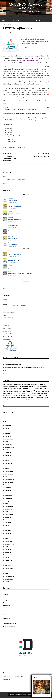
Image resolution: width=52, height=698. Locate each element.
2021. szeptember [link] (9, 576)
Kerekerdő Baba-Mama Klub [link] (41, 156)
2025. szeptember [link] (9, 447)
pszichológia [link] (14, 395)
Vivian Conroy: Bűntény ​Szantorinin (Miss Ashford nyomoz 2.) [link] (20, 361)
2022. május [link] (8, 554)
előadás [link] (30, 384)
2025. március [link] (8, 463)
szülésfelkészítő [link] (19, 397)
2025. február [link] (8, 466)
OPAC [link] (17, 16)
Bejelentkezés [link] (6, 618)
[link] (36, 20)
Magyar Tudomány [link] (16, 393)
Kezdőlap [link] (3, 16)
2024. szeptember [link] (9, 479)
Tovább (26, 280)
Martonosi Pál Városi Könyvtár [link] (26, 6)
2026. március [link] (8, 431)
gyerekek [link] (42, 384)
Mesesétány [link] (11, 16)
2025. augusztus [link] (9, 449)
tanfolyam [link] (26, 397)
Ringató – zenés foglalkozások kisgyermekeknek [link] (20, 232)
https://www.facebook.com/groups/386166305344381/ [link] (19, 109)
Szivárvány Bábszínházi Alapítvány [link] (9, 397)
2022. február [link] (8, 563)
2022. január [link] (8, 565)
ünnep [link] (26, 399)
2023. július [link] (8, 517)
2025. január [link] (8, 468)
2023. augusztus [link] (9, 514)
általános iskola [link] (44, 397)
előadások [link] (36, 384)
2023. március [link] (8, 528)
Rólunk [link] (18, 20)
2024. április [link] (8, 493)
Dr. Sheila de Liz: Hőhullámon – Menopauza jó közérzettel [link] (19, 374)
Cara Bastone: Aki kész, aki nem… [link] (13, 364)
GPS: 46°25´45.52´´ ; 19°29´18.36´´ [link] (11, 322)
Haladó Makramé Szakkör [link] (14, 206)
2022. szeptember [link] (9, 544)
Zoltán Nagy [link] (8, 32)
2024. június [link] (8, 487)
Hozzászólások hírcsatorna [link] (9, 623)
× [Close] (50, 675)
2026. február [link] (8, 433)
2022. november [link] (9, 538)
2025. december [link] (9, 439)
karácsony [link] (27, 388)
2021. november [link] (9, 571)
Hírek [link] (4, 24)
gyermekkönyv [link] (40, 386)
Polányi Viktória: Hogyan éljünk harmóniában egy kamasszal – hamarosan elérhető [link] (25, 367)
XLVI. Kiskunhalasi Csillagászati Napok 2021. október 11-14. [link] (10, 158)
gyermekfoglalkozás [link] (28, 386)
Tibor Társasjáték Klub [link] (13, 200)
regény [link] (20, 395)
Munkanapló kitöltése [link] (8, 412)
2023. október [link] (8, 509)
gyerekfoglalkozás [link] (6, 386)
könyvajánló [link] (27, 391)
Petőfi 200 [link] (7, 395)
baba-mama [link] (10, 384)
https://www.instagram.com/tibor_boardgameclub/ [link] (32, 114)
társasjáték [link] (22, 147)
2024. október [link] (8, 476)
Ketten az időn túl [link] (12, 238)
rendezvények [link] (37, 395)
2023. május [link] (8, 522)
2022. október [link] (8, 541)
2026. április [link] (8, 428)
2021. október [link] (8, 573)
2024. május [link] (8, 490)
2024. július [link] (8, 484)
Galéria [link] (12, 20)
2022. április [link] (8, 557)
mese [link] (28, 393)
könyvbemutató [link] (40, 391)
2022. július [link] (8, 549)
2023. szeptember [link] (9, 511)
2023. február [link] (8, 530)
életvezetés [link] (11, 399)
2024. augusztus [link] (9, 482)
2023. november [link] (9, 506)
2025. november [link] (9, 441)
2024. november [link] (9, 474)
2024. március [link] (8, 495)
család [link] (24, 384)
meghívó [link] (24, 393)
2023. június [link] (8, 519)
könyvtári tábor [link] (8, 393)
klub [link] (5, 147)
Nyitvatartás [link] (8, 370)
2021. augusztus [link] (9, 579)
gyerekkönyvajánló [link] (15, 386)
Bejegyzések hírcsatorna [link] (9, 620)
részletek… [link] (5, 183)
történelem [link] (38, 397)
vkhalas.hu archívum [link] (8, 608)
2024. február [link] (8, 498)
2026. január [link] (8, 436)
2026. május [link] (8, 425)
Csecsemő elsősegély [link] (13, 225)
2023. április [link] (8, 525)
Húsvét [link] (13, 388)
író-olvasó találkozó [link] (19, 399)
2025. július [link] (8, 452)
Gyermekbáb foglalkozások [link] (15, 213)
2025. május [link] (8, 458)
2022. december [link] (9, 536)
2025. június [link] (8, 455)
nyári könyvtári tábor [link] (37, 393)
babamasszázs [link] (17, 384)
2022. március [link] (8, 560)
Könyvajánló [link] (4, 20)
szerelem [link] (44, 395)
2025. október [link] (8, 444)
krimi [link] (18, 391)
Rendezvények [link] (32, 16)
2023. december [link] (9, 503)
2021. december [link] (9, 568)
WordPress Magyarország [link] (9, 626)
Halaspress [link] (23, 16)
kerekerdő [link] (33, 388)
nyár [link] (31, 393)
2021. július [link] (8, 581)
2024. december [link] (9, 471)
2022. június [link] (8, 552)
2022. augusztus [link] (9, 546)
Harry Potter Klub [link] (42, 16)
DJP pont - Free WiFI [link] (15, 665)
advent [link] (5, 384)
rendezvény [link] (12, 147)
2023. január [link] (8, 533)
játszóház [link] (19, 388)
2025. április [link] (8, 460)
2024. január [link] (8, 501)
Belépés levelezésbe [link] (8, 409)
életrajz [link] (5, 399)
